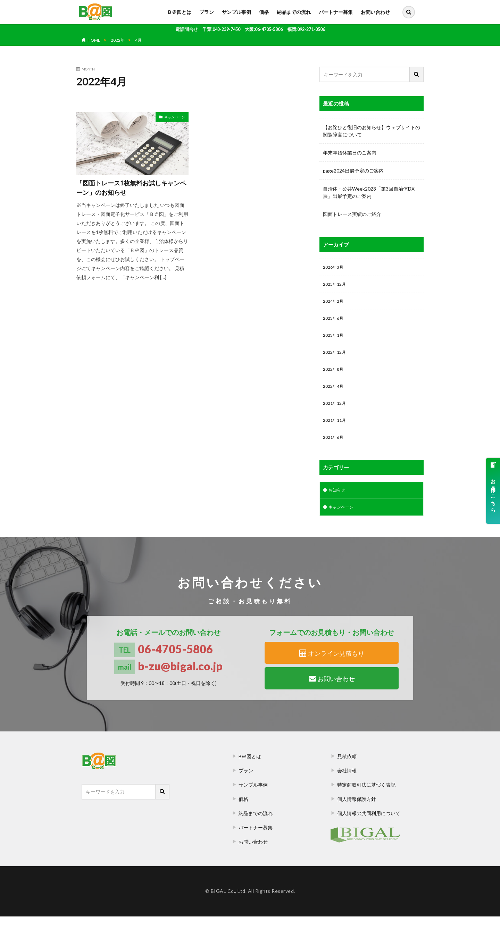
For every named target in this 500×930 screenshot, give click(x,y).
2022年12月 (336, 358)
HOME (94, 40)
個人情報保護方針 (356, 812)
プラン (206, 12)
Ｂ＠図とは (179, 12)
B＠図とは (250, 770)
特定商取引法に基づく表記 (366, 798)
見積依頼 (347, 770)
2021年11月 (336, 430)
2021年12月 (336, 412)
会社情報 (347, 784)
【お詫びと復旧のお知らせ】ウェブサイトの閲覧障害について (371, 130)
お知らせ (338, 502)
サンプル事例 (236, 12)
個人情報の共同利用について (368, 827)
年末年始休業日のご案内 (349, 153)
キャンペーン (174, 117)
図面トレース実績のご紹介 (352, 214)
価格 (264, 12)
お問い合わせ (375, 12)
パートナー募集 (336, 12)
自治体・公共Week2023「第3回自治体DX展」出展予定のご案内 (369, 192)
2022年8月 (335, 376)
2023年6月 (335, 322)
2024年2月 (335, 304)
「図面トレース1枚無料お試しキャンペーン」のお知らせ (131, 187)
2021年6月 (335, 448)
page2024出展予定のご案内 (353, 171)
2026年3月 (335, 268)
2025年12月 (336, 286)
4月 (138, 40)
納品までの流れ (294, 12)
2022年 (118, 40)
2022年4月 (335, 394)
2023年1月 (335, 340)
